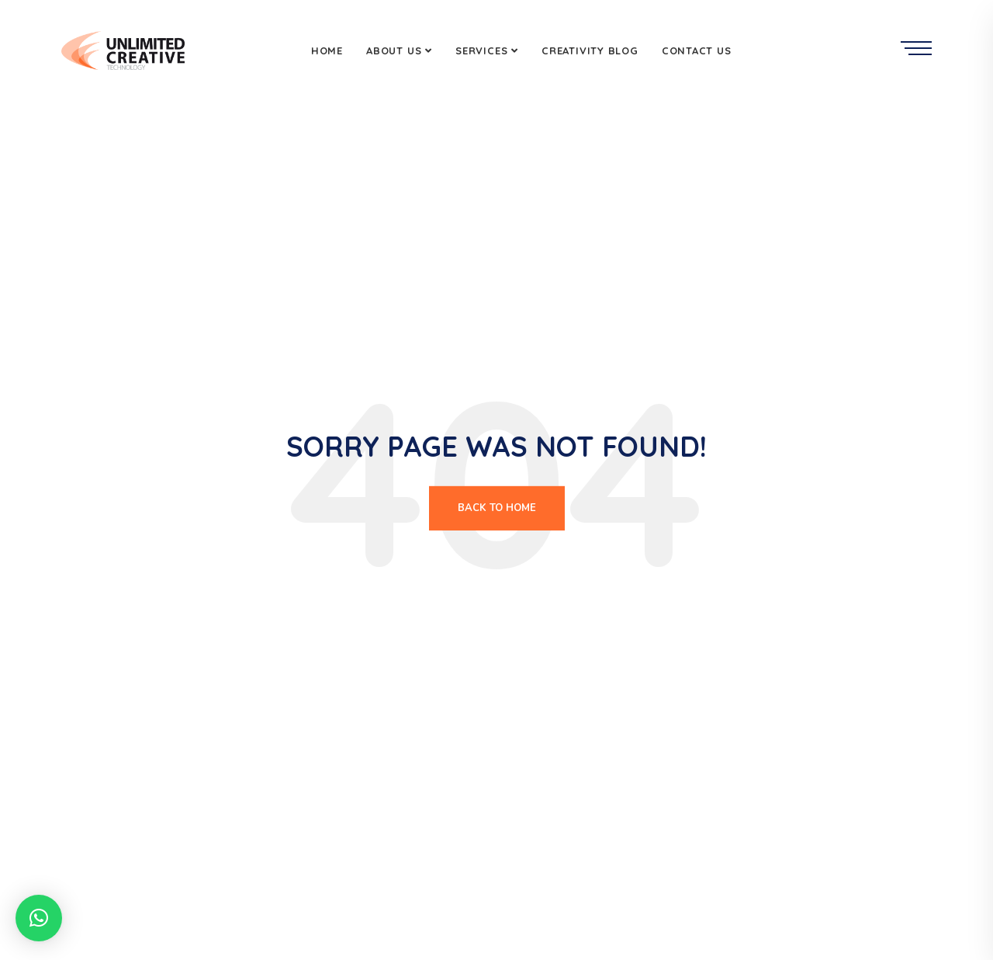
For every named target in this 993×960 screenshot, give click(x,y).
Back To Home (497, 508)
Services (481, 50)
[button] (39, 918)
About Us (393, 50)
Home (327, 50)
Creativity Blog (589, 50)
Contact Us (697, 50)
